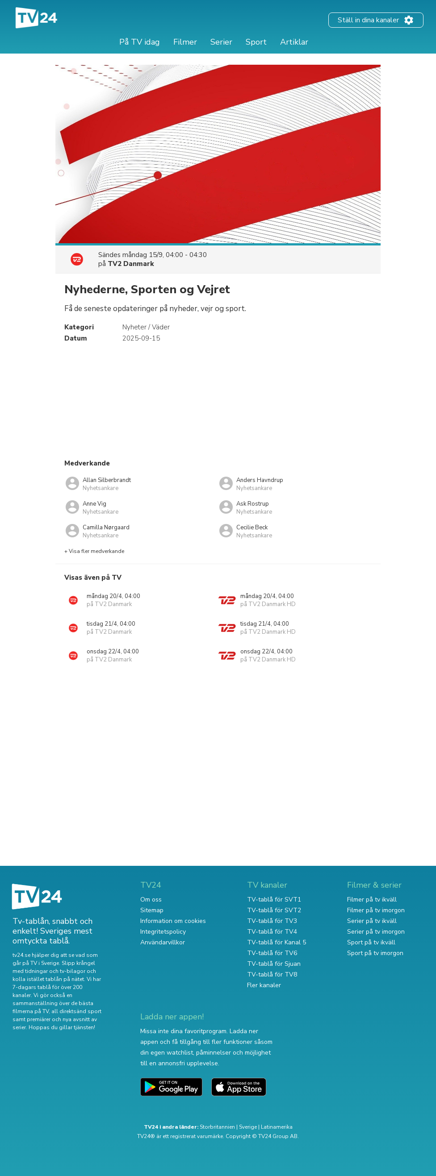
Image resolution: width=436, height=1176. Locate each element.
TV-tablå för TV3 (272, 921)
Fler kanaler (264, 985)
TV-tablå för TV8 (272, 974)
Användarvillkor (162, 942)
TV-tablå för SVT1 (274, 899)
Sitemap (152, 910)
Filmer (185, 42)
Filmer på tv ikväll (372, 899)
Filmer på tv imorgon (376, 910)
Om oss (151, 899)
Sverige (248, 1126)
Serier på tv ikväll (372, 921)
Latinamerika (277, 1126)
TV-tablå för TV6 (272, 953)
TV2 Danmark (131, 263)
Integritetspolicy (163, 931)
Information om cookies (173, 921)
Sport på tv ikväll (371, 942)
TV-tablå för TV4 (272, 931)
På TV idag (139, 42)
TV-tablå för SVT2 (274, 910)
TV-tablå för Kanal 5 (276, 942)
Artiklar (294, 42)
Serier (221, 42)
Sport (256, 42)
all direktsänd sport (76, 1011)
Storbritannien (217, 1126)
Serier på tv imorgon (376, 931)
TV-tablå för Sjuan (274, 964)
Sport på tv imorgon (375, 953)
